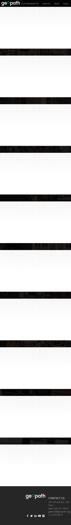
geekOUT (46, 3)
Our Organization (30, 3)
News (56, 3)
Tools (66, 3)
